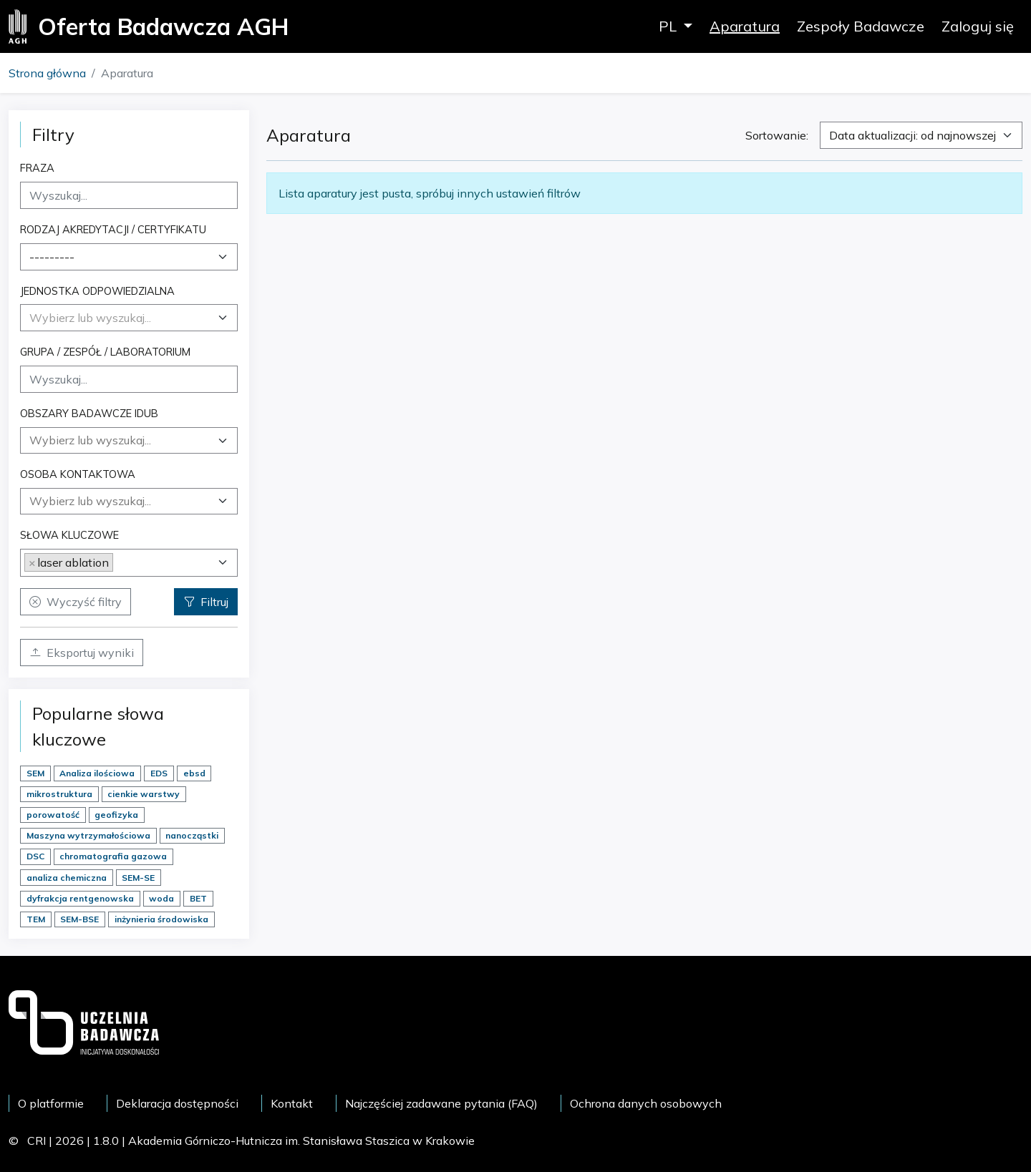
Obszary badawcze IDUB (89, 413)
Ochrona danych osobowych (646, 1103)
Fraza (37, 168)
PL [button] (669, 26)
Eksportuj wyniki (81, 652)
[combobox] (129, 256)
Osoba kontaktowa (77, 474)
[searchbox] (129, 440)
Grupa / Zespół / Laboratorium (105, 351)
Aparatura (745, 26)
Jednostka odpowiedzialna (97, 291)
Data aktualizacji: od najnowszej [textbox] (912, 135)
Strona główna (47, 73)
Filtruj (205, 602)
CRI (36, 1140)
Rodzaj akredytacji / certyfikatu (113, 229)
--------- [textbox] (51, 257)
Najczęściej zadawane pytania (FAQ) (441, 1103)
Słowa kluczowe (69, 535)
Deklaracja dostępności (177, 1103)
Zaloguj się (978, 26)
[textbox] (90, 318)
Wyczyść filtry (75, 602)
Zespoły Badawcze (860, 26)
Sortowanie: (776, 135)
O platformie (51, 1103)
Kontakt (292, 1103)
